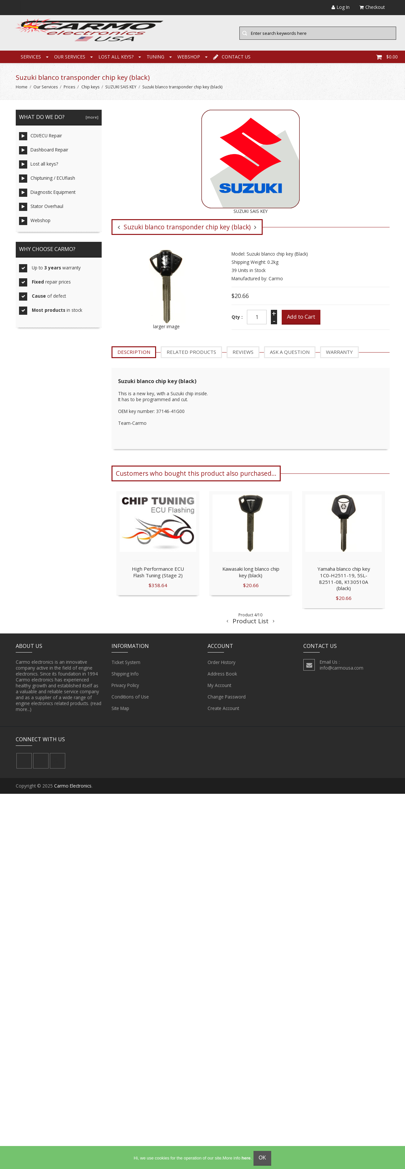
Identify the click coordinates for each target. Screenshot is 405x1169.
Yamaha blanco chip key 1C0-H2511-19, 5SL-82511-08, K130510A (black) (343, 579)
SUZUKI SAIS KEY (120, 87)
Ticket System (125, 663)
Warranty (339, 352)
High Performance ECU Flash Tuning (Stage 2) (158, 572)
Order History (221, 663)
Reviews (243, 352)
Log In (341, 7)
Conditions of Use (130, 697)
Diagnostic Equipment (47, 193)
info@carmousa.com (341, 668)
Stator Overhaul (41, 207)
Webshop (188, 57)
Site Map (120, 709)
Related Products (191, 352)
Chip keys (90, 87)
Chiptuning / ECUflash (47, 179)
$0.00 (387, 57)
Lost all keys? (115, 57)
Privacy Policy (125, 686)
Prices (69, 87)
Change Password (227, 697)
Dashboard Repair (43, 151)
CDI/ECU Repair (40, 137)
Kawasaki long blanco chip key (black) (250, 572)
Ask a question (290, 352)
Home (22, 87)
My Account (219, 686)
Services (31, 57)
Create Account (223, 709)
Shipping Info (125, 674)
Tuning (155, 57)
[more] (91, 117)
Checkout (372, 7)
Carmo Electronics (72, 786)
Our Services (69, 57)
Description (133, 352)
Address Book (222, 674)
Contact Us (232, 57)
